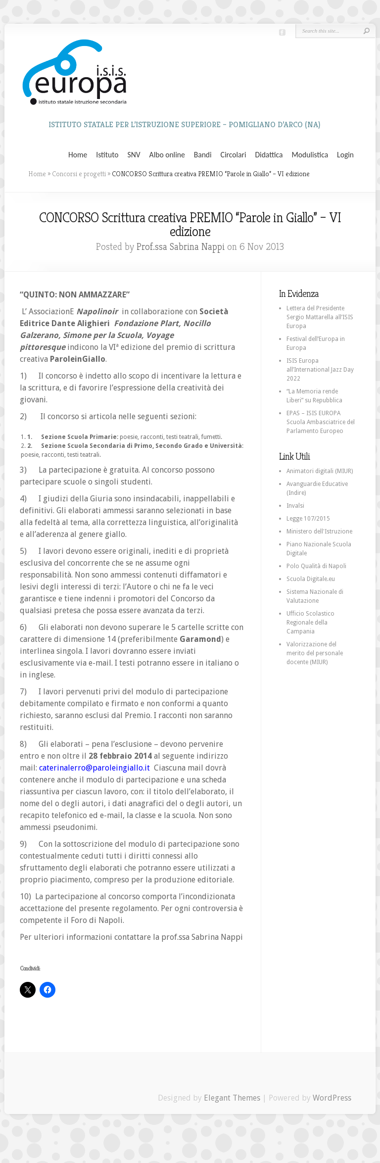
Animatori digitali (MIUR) (319, 471)
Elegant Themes (232, 1098)
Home (77, 154)
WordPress (332, 1098)
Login (345, 154)
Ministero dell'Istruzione (319, 531)
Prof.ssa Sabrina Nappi (181, 247)
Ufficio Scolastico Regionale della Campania (310, 622)
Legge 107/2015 (308, 518)
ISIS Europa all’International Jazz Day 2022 (320, 369)
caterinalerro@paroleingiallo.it (94, 768)
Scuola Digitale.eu (310, 579)
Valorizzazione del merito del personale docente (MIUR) (314, 653)
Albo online (167, 154)
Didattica (269, 154)
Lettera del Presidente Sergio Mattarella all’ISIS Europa (319, 317)
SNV (134, 154)
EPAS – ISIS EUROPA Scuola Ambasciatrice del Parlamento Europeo (320, 422)
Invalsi (295, 505)
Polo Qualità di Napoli (316, 566)
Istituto (107, 154)
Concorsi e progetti (79, 173)
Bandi (203, 154)
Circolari (233, 154)
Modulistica (309, 154)
